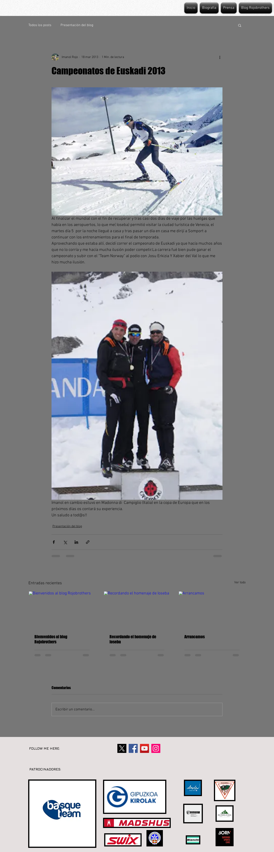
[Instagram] (155, 748)
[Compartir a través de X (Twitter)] (65, 542)
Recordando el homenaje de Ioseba (133, 639)
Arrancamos (194, 636)
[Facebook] (133, 748)
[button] (239, 25)
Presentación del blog (77, 25)
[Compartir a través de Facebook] (54, 542)
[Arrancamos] (212, 610)
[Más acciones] (219, 57)
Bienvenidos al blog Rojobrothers (50, 639)
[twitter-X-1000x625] (121, 748)
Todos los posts (39, 25)
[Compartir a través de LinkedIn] (76, 542)
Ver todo (240, 582)
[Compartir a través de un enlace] (87, 542)
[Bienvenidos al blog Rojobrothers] (62, 610)
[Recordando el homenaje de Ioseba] (137, 610)
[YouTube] (144, 748)
